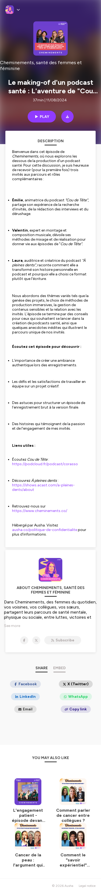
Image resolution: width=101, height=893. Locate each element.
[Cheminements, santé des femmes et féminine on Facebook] (24, 640)
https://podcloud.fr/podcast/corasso (45, 464)
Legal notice (87, 886)
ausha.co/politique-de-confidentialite (44, 530)
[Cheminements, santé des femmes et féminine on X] (36, 640)
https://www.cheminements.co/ (39, 511)
